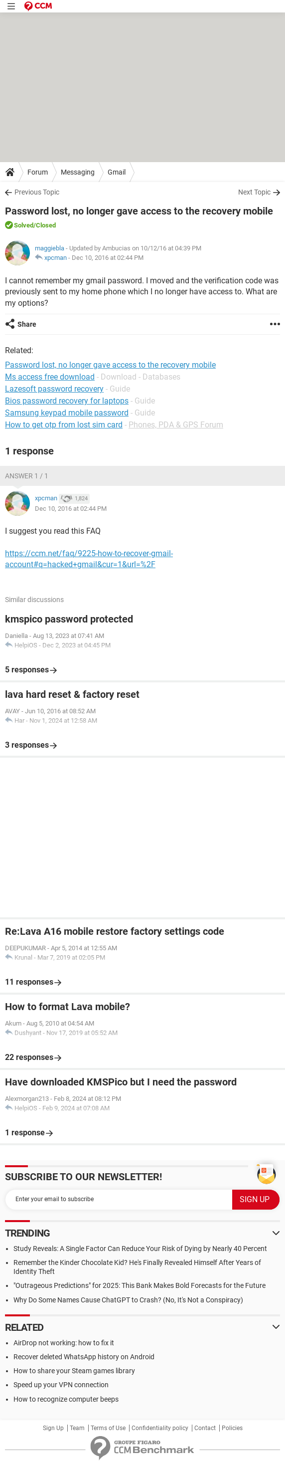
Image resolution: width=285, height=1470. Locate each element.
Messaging (78, 172)
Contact (205, 1428)
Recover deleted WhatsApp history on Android (83, 1357)
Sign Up (53, 1428)
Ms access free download (50, 377)
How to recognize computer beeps (66, 1399)
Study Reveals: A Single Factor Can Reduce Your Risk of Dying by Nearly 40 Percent (140, 1249)
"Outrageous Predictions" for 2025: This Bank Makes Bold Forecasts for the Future (139, 1285)
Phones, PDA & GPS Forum (176, 424)
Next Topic (254, 192)
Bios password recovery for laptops (67, 401)
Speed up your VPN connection (61, 1385)
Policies (232, 1428)
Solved (23, 225)
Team (77, 1428)
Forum (37, 172)
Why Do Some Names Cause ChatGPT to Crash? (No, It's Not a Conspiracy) (128, 1300)
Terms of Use (108, 1428)
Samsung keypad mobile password (67, 413)
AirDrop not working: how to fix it (63, 1343)
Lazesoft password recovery (54, 389)
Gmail (117, 172)
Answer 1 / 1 (26, 476)
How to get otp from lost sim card (64, 424)
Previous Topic (36, 192)
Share (26, 324)
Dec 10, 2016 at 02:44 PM (107, 257)
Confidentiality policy (160, 1428)
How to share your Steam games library (74, 1371)
